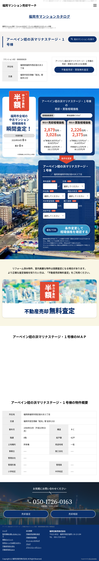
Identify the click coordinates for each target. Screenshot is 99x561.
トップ (4, 531)
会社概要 (29, 531)
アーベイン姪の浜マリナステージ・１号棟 (39, 26)
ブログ (28, 544)
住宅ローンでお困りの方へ (11, 543)
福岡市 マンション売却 (8, 26)
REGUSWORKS (93, 559)
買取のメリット (7, 539)
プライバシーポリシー (33, 547)
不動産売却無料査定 (33, 534)
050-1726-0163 (52, 501)
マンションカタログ (21, 26)
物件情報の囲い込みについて (11, 535)
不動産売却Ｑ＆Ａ (8, 549)
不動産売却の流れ (8, 546)
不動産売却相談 (31, 537)
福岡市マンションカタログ (49, 16)
